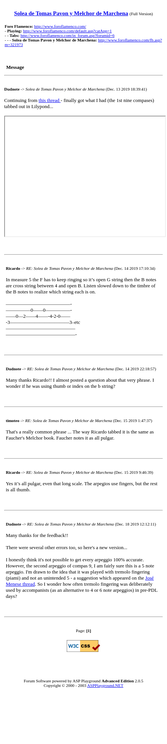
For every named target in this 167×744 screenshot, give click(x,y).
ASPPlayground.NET (105, 685)
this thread (50, 100)
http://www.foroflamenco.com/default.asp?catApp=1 (67, 31)
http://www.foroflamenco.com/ (60, 26)
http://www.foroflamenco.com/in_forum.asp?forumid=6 (68, 35)
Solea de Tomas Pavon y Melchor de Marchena (71, 13)
